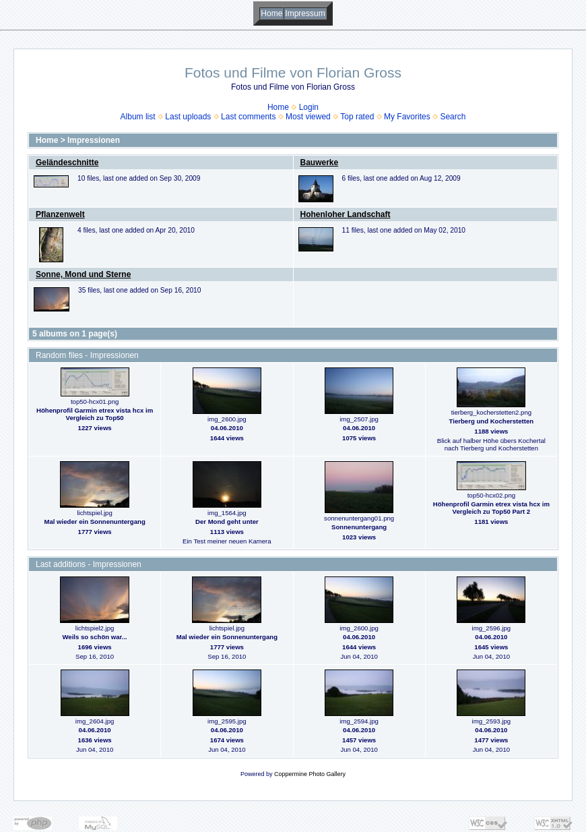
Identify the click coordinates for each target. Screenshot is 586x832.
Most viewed (308, 116)
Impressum (305, 13)
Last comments (248, 116)
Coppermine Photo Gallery (310, 774)
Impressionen (93, 140)
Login (309, 107)
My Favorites (407, 116)
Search (452, 116)
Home (271, 13)
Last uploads (188, 116)
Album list (138, 116)
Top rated (357, 116)
